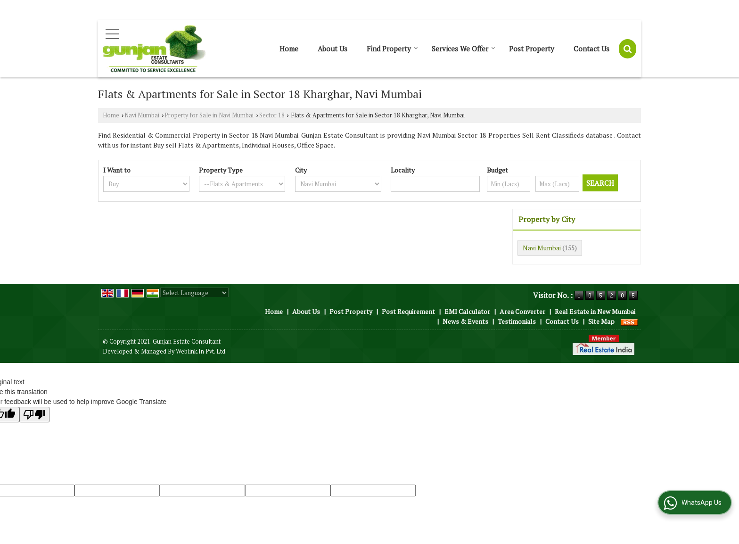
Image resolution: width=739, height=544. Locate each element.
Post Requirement (408, 311)
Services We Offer (463, 48)
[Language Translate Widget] (194, 293)
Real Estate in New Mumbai (595, 311)
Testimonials (517, 321)
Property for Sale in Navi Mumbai (209, 115)
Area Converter (522, 311)
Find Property (392, 48)
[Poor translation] (34, 414)
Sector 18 (272, 115)
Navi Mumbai (141, 115)
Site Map (601, 321)
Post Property (531, 48)
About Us (332, 48)
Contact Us (591, 48)
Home (288, 48)
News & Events (465, 321)
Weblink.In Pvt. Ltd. (201, 351)
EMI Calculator (467, 311)
